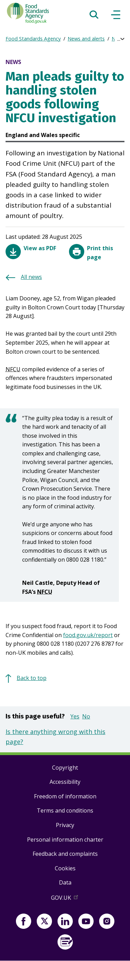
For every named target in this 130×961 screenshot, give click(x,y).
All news (31, 277)
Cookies (65, 868)
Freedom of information (65, 796)
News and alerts (86, 38)
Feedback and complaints (65, 854)
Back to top (31, 678)
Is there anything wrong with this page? (55, 736)
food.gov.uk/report (88, 635)
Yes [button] (74, 716)
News (118, 38)
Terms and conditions (65, 810)
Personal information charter (65, 839)
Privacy (65, 825)
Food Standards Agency (33, 38)
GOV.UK (65, 899)
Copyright (65, 767)
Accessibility (65, 782)
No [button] (86, 716)
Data (65, 882)
